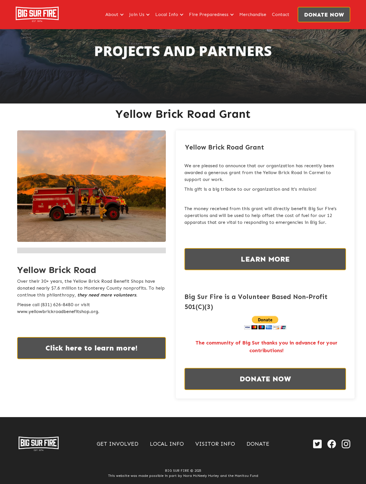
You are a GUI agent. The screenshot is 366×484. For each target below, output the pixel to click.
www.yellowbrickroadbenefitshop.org (57, 311)
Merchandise (252, 14)
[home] (37, 14)
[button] (114, 14)
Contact (280, 14)
